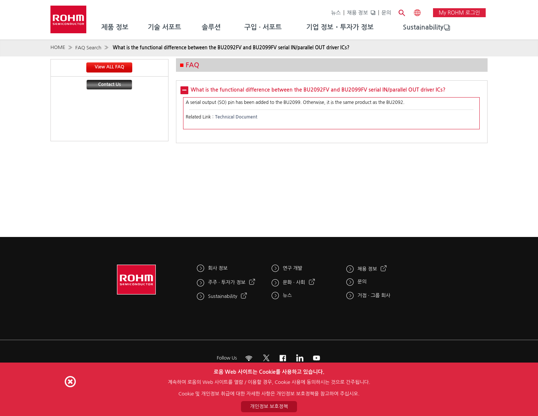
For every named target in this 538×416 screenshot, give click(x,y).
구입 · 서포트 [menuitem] (263, 27)
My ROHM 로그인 (459, 12)
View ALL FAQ (109, 67)
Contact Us (109, 84)
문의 (386, 12)
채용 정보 (357, 12)
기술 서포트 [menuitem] (164, 27)
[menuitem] (423, 28)
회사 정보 (218, 268)
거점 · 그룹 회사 (374, 295)
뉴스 (336, 12)
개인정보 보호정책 (269, 406)
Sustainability (423, 27)
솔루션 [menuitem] (211, 27)
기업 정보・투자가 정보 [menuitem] (340, 27)
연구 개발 (293, 268)
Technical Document (236, 117)
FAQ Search (88, 47)
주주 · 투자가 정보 (226, 282)
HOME (57, 47)
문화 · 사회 (294, 282)
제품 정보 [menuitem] (115, 27)
